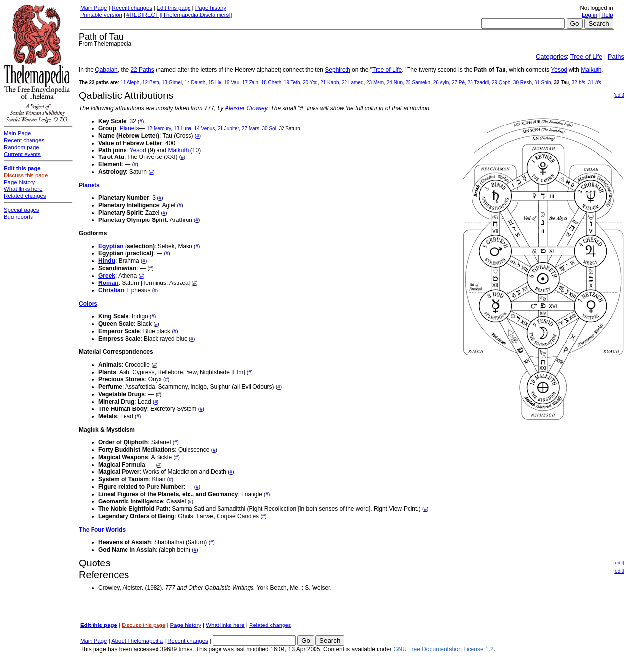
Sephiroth (337, 69)
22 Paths (142, 69)
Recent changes (132, 8)
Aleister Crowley (246, 108)
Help (607, 15)
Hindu (106, 260)
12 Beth (150, 82)
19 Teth (292, 82)
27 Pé (458, 82)
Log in (589, 15)
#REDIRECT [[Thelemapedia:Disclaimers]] (179, 15)
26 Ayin (441, 82)
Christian (111, 290)
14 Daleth (195, 82)
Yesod (559, 69)
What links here (225, 625)
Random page (21, 147)
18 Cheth (271, 82)
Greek (106, 275)
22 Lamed (352, 82)
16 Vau (231, 82)
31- (594, 82)
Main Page (93, 8)
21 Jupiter (228, 128)
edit (619, 95)
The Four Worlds (102, 529)
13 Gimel (172, 82)
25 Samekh (418, 82)
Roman (108, 283)
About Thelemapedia (137, 641)
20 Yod (310, 82)
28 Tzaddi (478, 82)
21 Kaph (329, 82)
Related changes (270, 625)
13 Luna (182, 128)
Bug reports (18, 216)
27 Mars (250, 128)
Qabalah (106, 69)
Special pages (21, 210)
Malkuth (591, 69)
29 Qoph (501, 82)
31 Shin (543, 82)
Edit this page (173, 8)
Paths (616, 56)
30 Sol (269, 128)
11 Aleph (129, 82)
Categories (551, 56)
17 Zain (250, 82)
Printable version (101, 15)
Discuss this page (143, 625)
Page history (210, 8)
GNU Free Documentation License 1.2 (443, 649)
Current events (22, 154)
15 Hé (214, 82)
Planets (129, 128)
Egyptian (111, 246)
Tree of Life (586, 56)
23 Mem (375, 82)
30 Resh (522, 82)
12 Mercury (159, 128)
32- (578, 82)
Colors (88, 303)
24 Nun (395, 82)
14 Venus (204, 128)
